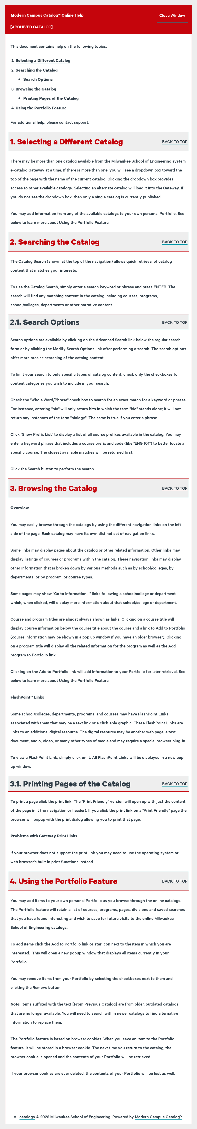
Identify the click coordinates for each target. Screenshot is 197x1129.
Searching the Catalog (36, 70)
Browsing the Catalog (36, 89)
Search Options (38, 79)
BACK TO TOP (175, 141)
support (81, 122)
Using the (76, 680)
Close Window (172, 15)
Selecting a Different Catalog (43, 60)
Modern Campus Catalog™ (158, 1116)
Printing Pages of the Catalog (50, 98)
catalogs (27, 1116)
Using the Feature (41, 108)
